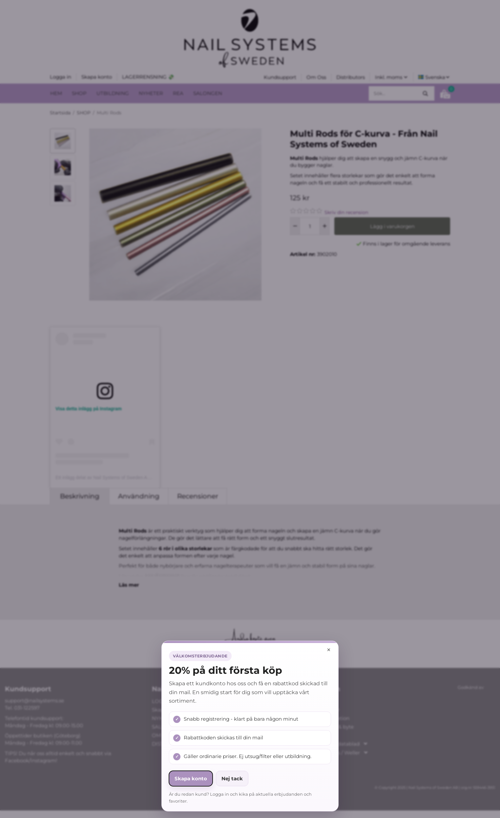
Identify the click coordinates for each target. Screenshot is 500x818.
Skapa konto (191, 778)
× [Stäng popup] (328, 649)
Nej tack (232, 778)
